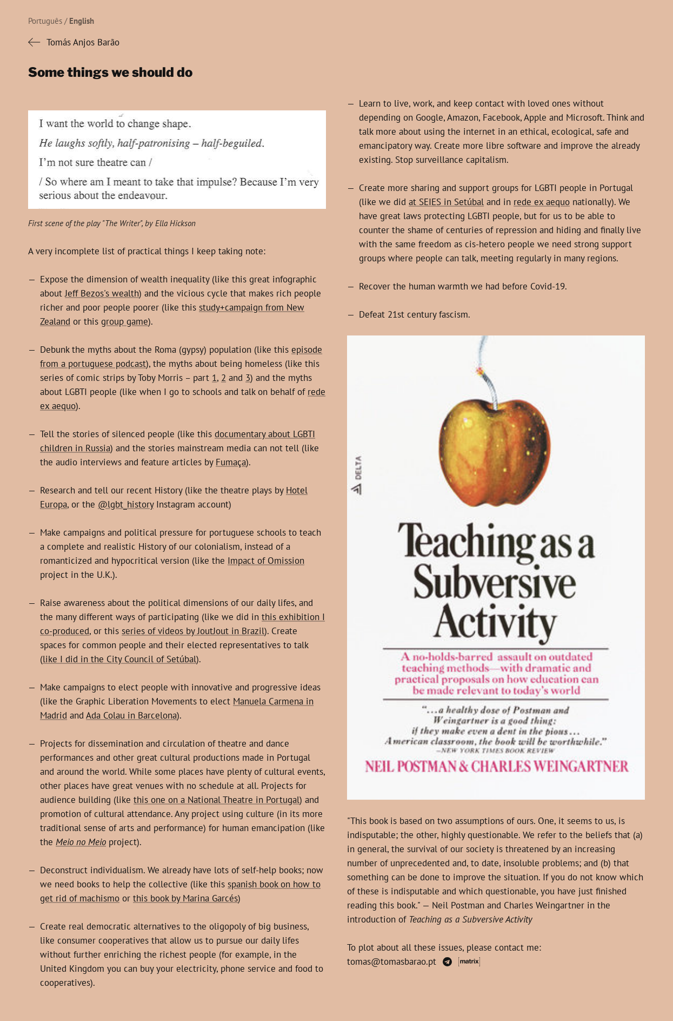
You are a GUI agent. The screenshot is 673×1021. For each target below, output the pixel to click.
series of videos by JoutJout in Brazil (193, 631)
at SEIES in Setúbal (446, 202)
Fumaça (231, 462)
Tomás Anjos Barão (82, 42)
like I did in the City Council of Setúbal (119, 659)
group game (124, 321)
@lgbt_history (126, 504)
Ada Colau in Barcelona (131, 715)
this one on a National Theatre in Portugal (216, 800)
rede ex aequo (542, 202)
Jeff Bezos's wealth (102, 293)
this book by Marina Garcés (185, 898)
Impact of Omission (266, 561)
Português (45, 21)
